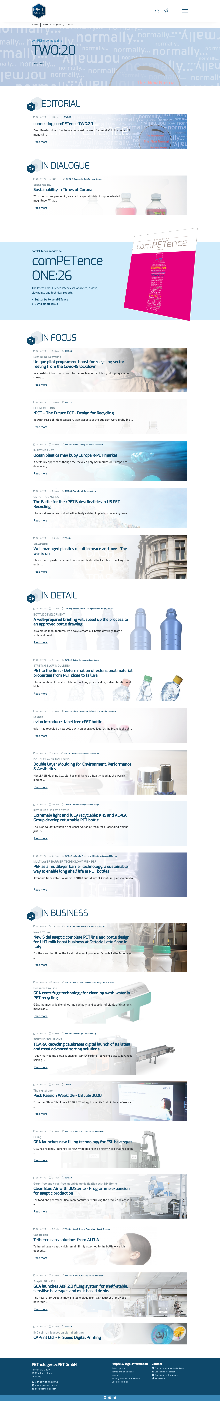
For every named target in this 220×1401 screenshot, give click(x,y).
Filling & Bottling (80, 927)
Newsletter (159, 1378)
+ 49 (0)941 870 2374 (45, 1382)
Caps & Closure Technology (84, 1229)
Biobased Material (109, 856)
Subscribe (39, 64)
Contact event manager (165, 1375)
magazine (57, 25)
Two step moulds (72, 609)
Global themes (79, 711)
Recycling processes (105, 982)
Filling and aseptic (97, 927)
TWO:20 (70, 25)
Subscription (118, 1368)
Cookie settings (120, 1382)
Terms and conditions (123, 1372)
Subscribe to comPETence (50, 299)
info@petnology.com (44, 1389)
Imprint (115, 1375)
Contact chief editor (163, 1372)
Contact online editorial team (168, 1368)
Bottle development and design (93, 609)
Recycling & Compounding (84, 491)
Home (45, 25)
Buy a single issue (45, 304)
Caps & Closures (103, 1229)
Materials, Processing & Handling (87, 856)
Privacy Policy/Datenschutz (126, 1378)
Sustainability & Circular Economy (88, 179)
